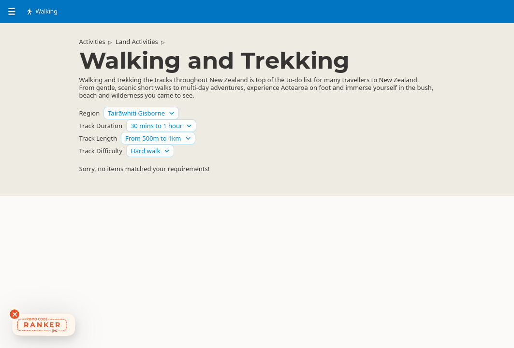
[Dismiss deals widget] (14, 314)
